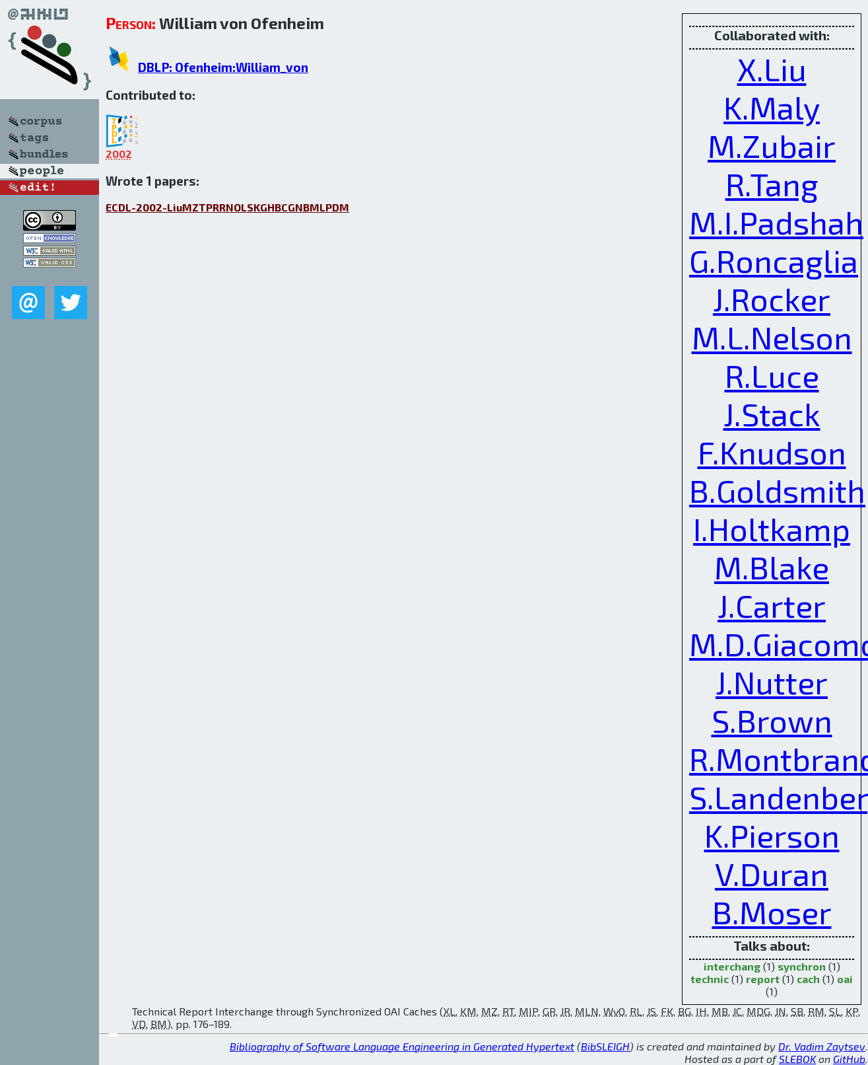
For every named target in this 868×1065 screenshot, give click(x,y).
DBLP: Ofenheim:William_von (223, 67)
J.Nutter (772, 682)
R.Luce (772, 375)
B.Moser (772, 912)
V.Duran (771, 873)
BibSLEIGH (605, 1046)
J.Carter (772, 605)
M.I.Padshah (776, 222)
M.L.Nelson (772, 337)
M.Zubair (772, 145)
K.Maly (771, 107)
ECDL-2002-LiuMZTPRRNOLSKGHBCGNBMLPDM (227, 207)
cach (808, 979)
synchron (802, 966)
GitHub (849, 1058)
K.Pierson (772, 835)
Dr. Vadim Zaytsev (821, 1046)
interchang (732, 966)
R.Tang (771, 184)
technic (709, 979)
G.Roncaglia (773, 260)
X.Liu (772, 69)
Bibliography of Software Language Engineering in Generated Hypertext (402, 1046)
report (763, 979)
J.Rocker (771, 298)
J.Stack (771, 413)
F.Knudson (772, 452)
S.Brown (772, 720)
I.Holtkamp (771, 528)
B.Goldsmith (777, 490)
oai (845, 979)
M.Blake (771, 567)
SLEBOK (797, 1058)
